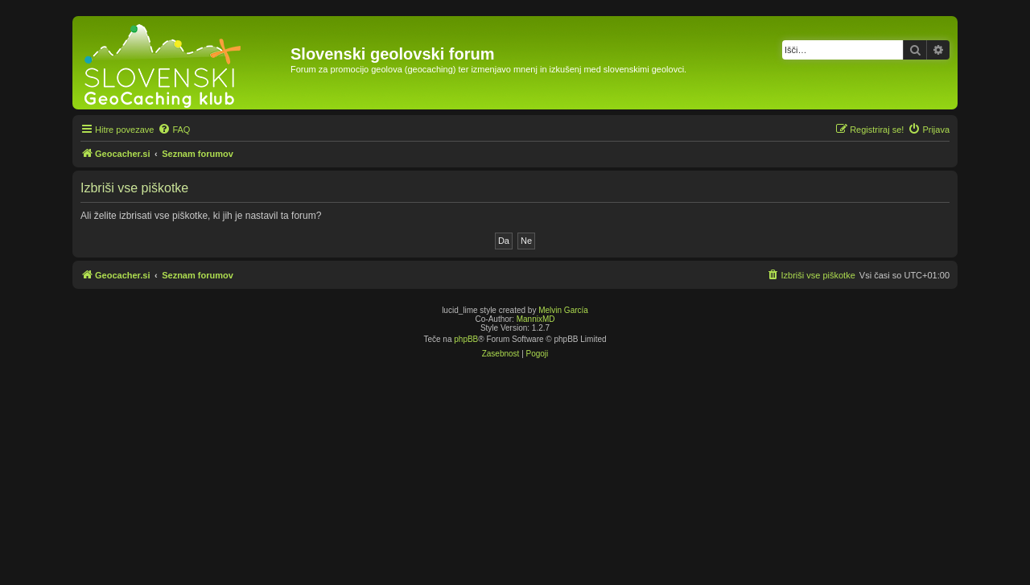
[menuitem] (174, 129)
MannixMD (536, 319)
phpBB (466, 339)
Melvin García (563, 310)
